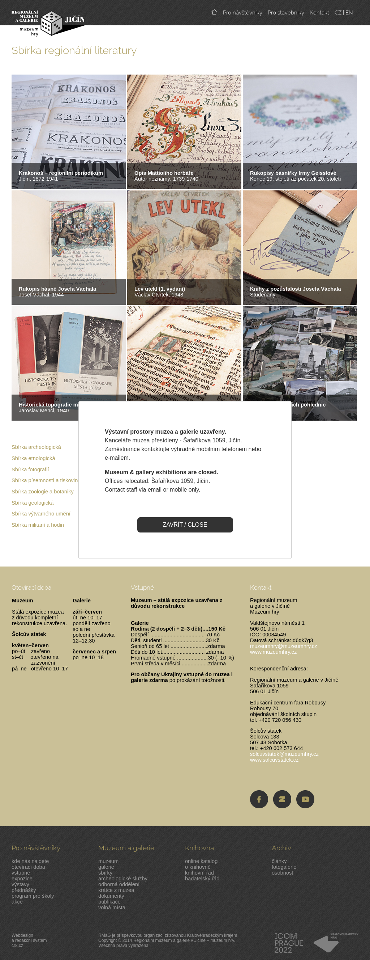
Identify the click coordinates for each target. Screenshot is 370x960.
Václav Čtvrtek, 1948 (159, 292)
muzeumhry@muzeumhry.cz (283, 646)
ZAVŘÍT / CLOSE (185, 525)
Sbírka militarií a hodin (38, 525)
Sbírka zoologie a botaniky (43, 491)
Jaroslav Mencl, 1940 (62, 407)
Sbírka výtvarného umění (41, 514)
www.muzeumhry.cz (273, 652)
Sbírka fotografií (30, 469)
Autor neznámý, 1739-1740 (166, 176)
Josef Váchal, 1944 (57, 292)
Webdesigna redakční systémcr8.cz (29, 940)
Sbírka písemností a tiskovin (45, 480)
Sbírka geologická (33, 503)
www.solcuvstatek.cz (274, 760)
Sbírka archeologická (36, 447)
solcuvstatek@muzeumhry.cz (284, 754)
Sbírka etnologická (33, 458)
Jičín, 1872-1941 (61, 176)
